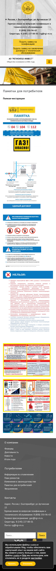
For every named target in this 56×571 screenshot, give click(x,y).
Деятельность (11, 452)
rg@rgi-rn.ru (46, 33)
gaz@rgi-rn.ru (36, 518)
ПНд (24, 555)
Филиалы (8, 448)
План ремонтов (11, 478)
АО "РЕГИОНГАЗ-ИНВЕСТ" (21, 58)
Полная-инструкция (14, 98)
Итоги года (9, 459)
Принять (12, 564)
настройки (36, 558)
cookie (16, 555)
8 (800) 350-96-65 (28, 30)
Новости (8, 455)
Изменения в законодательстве (20, 481)
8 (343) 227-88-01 (29, 33)
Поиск (42, 535)
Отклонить (28, 564)
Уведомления (10, 488)
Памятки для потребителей (18, 485)
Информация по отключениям (19, 474)
